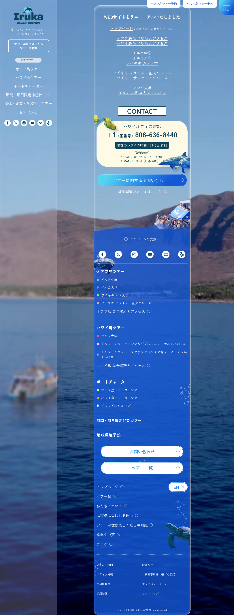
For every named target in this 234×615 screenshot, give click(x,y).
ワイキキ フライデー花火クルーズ (142, 73)
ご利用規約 (103, 584)
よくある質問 (105, 565)
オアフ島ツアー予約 (163, 3)
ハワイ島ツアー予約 (200, 3)
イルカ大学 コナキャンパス (142, 92)
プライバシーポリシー (155, 584)
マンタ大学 (142, 87)
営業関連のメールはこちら (140, 191)
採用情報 (102, 593)
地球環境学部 (109, 435)
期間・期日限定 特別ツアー (28, 95)
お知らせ (147, 565)
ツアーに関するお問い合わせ (140, 180)
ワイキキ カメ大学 (142, 63)
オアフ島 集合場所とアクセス (142, 38)
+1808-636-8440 (142, 135)
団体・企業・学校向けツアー (28, 103)
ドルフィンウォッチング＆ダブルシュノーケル (143, 343)
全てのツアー (28, 60)
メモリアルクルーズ (116, 405)
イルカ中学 (142, 53)
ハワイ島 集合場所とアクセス (142, 43)
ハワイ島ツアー (28, 78)
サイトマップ (150, 593)
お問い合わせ (28, 112)
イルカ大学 (142, 58)
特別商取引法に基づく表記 (158, 574)
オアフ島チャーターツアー (121, 390)
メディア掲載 (105, 574)
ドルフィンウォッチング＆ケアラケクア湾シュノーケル (144, 354)
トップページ (121, 28)
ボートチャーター (28, 86)
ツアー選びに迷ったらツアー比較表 (28, 46)
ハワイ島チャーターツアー (121, 397)
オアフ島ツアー (28, 69)
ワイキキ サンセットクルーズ (142, 77)
